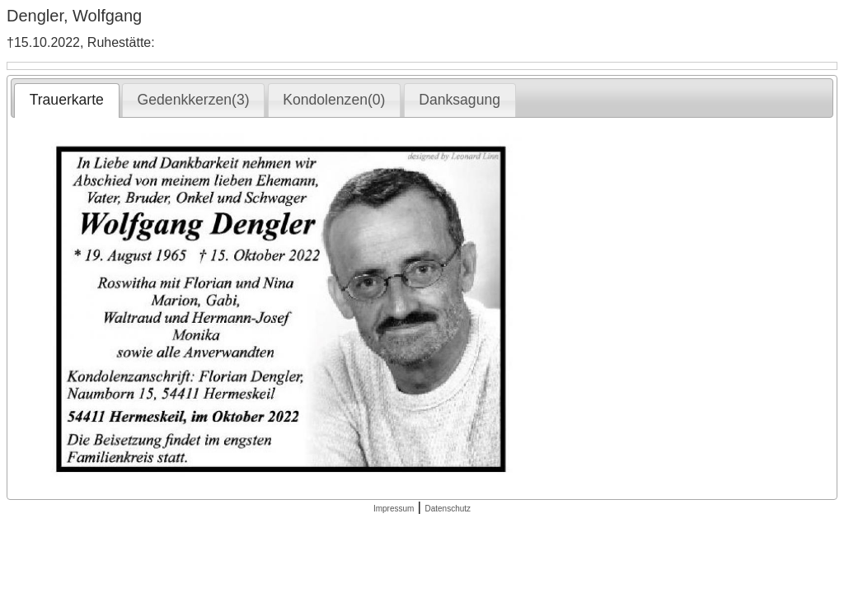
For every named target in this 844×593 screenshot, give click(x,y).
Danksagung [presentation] (459, 99)
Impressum (393, 508)
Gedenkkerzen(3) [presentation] (194, 99)
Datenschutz (447, 508)
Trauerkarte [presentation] (67, 99)
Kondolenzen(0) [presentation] (334, 99)
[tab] (66, 100)
